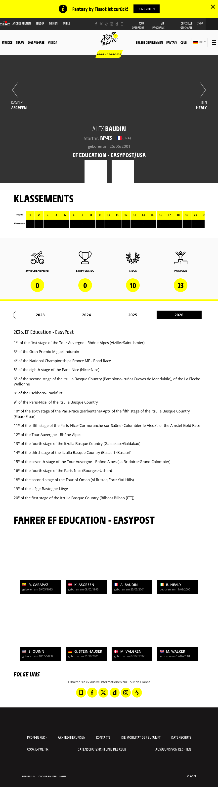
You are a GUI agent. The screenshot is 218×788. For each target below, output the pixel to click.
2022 (30, 314)
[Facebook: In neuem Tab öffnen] (96, 24)
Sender (40, 23)
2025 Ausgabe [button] (36, 42)
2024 (123, 314)
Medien (53, 23)
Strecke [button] (7, 42)
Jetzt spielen (146, 9)
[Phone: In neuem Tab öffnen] (122, 24)
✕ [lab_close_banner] (213, 6)
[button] (199, 42)
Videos (52, 42)
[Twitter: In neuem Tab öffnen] (101, 24)
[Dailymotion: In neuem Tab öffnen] (117, 24)
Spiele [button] (66, 23)
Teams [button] (20, 42)
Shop (200, 23)
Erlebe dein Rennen (149, 42)
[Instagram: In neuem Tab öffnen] (111, 24)
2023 (76, 314)
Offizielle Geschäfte (186, 25)
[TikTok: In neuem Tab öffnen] (106, 24)
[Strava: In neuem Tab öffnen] (137, 693)
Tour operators (138, 25)
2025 (169, 314)
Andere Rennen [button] (21, 23)
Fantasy (171, 42)
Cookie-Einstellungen (52, 776)
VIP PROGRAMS (158, 25)
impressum (28, 776)
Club (183, 42)
